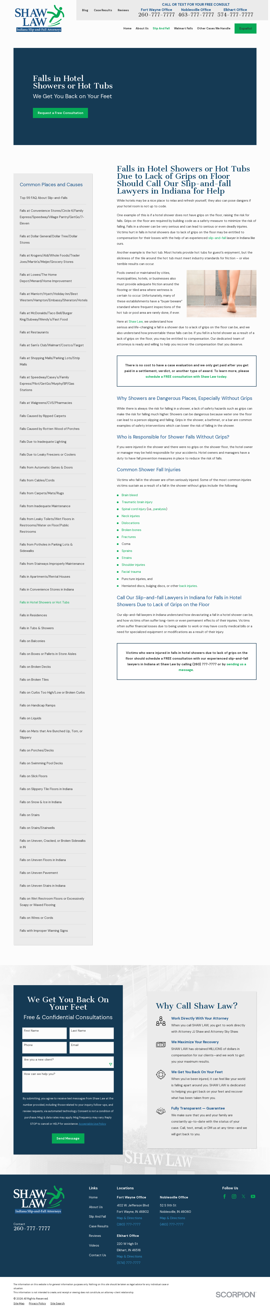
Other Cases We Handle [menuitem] (213, 28)
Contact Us (97, 1255)
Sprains (127, 551)
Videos (94, 1245)
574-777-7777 (235, 15)
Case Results (103, 10)
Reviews (123, 10)
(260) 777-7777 (128, 1224)
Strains (127, 558)
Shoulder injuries (133, 565)
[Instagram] (234, 1196)
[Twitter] (243, 1196)
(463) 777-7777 (172, 1224)
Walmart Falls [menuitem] (183, 28)
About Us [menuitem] (142, 28)
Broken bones (131, 530)
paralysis (159, 509)
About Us (96, 1207)
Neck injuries (131, 516)
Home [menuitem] (127, 28)
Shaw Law (136, 321)
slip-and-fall (217, 238)
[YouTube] (253, 1196)
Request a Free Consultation (60, 113)
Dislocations (131, 523)
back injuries (188, 586)
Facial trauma (131, 572)
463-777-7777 (196, 15)
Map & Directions (129, 1218)
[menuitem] (53, 198)
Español (245, 28)
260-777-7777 (156, 15)
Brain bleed (130, 495)
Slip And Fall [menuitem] (161, 28)
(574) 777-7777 (128, 1263)
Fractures (129, 537)
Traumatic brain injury (137, 502)
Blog (85, 10)
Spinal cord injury (134, 509)
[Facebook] (224, 1196)
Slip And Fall (97, 1216)
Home (93, 1197)
